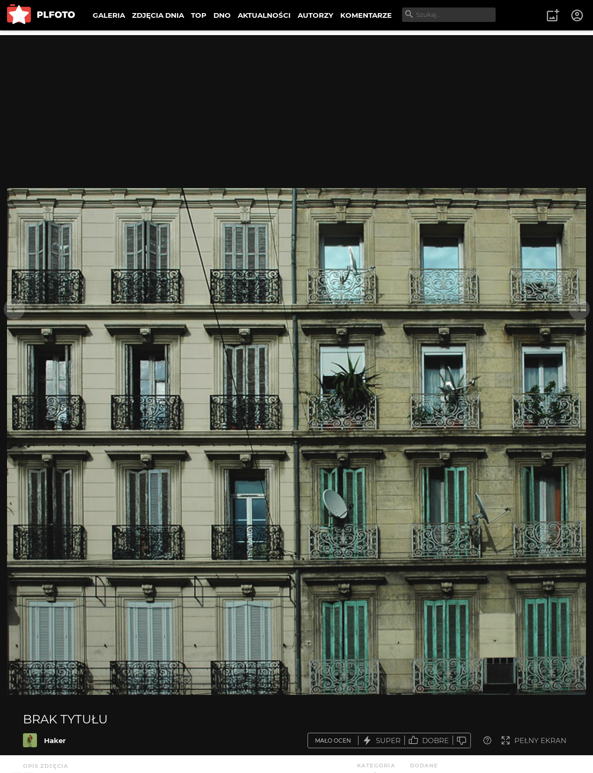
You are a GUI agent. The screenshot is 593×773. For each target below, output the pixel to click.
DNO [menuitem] (222, 15)
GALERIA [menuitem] (109, 15)
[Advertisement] (297, 100)
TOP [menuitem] (198, 15)
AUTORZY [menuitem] (315, 15)
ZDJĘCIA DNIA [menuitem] (158, 15)
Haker (55, 740)
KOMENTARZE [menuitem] (366, 15)
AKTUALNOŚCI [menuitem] (264, 15)
